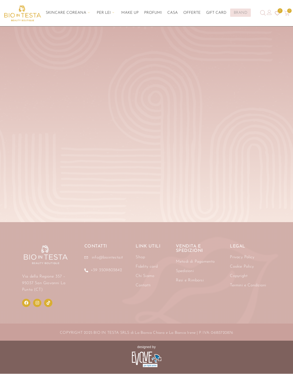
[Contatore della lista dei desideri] (277, 13)
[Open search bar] (263, 13)
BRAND (231, 13)
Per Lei (111, 13)
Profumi (153, 13)
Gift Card (208, 13)
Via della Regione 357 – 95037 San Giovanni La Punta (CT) (44, 283)
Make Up (132, 13)
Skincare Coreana (76, 13)
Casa (170, 13)
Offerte (186, 13)
